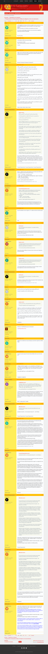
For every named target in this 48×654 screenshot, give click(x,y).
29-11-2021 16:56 (20, 418)
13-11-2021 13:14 (20, 255)
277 (29, 635)
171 (25, 635)
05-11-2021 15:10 (20, 22)
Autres (40, 1)
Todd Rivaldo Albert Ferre (21, 328)
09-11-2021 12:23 (20, 64)
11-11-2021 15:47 (20, 208)
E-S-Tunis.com (8, 1)
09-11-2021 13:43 (20, 109)
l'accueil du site (40, 642)
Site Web (7, 334)
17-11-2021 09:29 (20, 324)
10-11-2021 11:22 (20, 169)
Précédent (9, 635)
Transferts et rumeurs (14, 17)
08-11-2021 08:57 (20, 50)
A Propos (14, 646)
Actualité (16, 1)
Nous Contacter (33, 646)
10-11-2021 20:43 (20, 185)
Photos (26, 1)
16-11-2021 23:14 (20, 299)
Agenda (21, 1)
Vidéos (30, 1)
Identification (17, 13)
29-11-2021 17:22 (20, 450)
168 (18, 635)
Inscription (11, 13)
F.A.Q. (28, 646)
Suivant (32, 635)
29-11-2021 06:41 (20, 363)
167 (16, 635)
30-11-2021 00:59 (20, 603)
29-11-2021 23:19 (20, 549)
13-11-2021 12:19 (20, 239)
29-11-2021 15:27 (20, 403)
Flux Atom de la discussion (39, 640)
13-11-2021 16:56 (20, 271)
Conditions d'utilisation (21, 646)
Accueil (6, 13)
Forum (35, 1)
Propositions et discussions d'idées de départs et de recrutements (21, 19)
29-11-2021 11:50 (20, 379)
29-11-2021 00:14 (20, 351)
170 (23, 635)
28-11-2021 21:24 (20, 338)
